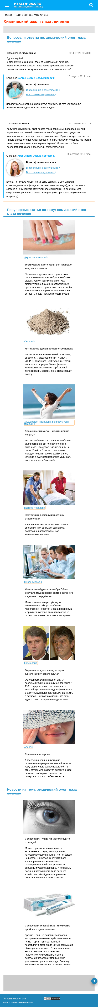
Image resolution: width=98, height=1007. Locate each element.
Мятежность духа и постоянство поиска (49, 348)
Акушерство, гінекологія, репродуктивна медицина (46, 422)
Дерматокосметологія (36, 257)
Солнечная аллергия (37, 754)
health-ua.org (31, 5)
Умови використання (15, 998)
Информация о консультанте (43, 90)
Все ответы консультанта (41, 94)
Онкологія (29, 341)
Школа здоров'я (33, 582)
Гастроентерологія (34, 507)
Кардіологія (30, 663)
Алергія (28, 747)
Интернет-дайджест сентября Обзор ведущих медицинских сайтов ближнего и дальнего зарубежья (49, 593)
